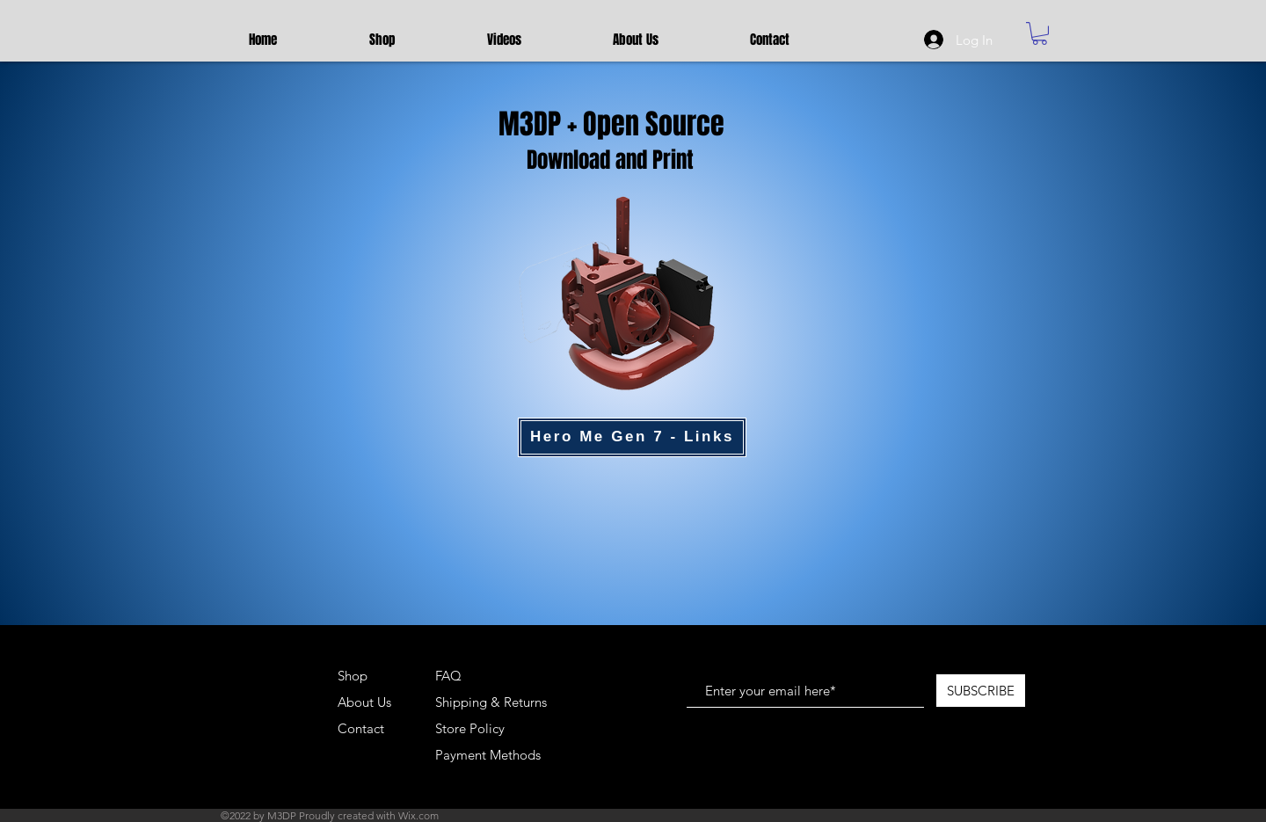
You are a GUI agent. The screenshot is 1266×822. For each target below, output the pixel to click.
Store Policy (470, 728)
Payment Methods (489, 754)
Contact (361, 728)
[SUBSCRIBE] (980, 690)
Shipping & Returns (491, 702)
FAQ (448, 675)
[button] (1039, 33)
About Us (364, 702)
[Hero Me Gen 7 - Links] (632, 437)
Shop (352, 675)
